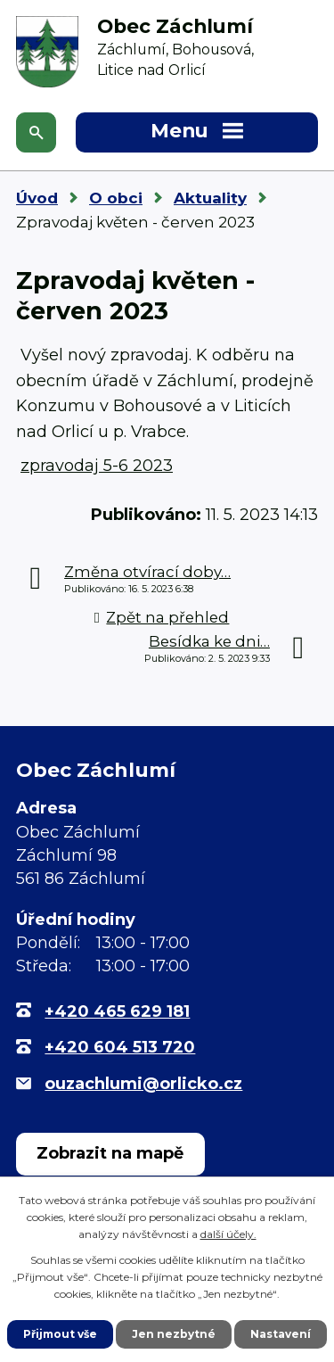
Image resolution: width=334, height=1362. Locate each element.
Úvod (37, 198)
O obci (116, 198)
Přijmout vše (60, 1334)
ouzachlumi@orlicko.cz (143, 1084)
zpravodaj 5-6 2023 (96, 465)
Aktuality (210, 198)
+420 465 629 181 (117, 1011)
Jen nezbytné (174, 1334)
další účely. (228, 1234)
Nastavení (280, 1334)
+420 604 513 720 (120, 1047)
